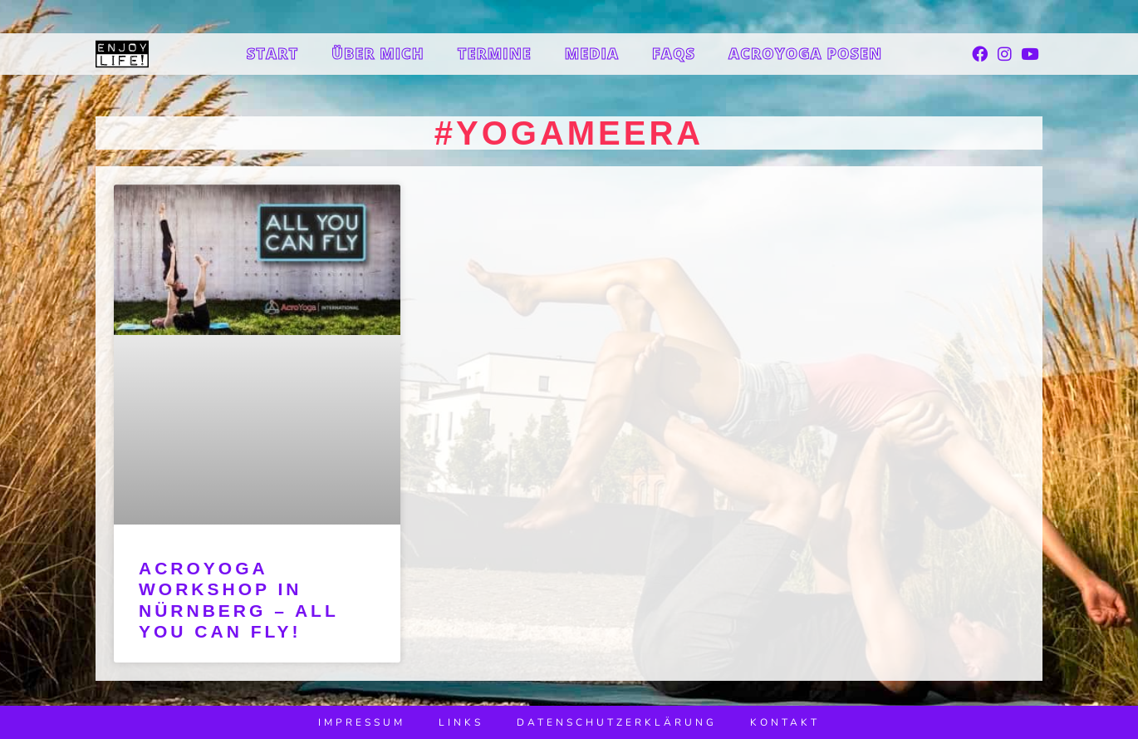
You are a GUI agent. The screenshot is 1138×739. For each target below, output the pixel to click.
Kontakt (785, 722)
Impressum (361, 722)
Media (592, 53)
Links (461, 722)
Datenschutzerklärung (617, 722)
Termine (495, 53)
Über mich (377, 53)
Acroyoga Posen (805, 53)
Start (272, 53)
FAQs (673, 53)
